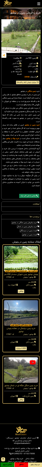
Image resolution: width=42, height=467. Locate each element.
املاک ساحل (29, 458)
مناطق (21, 464)
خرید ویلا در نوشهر (12, 138)
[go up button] (3, 459)
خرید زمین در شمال (15, 461)
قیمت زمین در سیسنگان (29, 230)
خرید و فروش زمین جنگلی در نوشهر (25, 222)
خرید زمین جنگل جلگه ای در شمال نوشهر (21, 385)
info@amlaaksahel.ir (22, 443)
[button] (16, 50)
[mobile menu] (39, 3)
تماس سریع (7, 464)
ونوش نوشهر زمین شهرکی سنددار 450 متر (21, 274)
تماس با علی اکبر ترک (29, 195)
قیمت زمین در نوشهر (30, 234)
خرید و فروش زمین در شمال (28, 226)
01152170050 (29, 453)
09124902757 (16, 453)
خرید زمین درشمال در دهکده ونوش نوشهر (21, 330)
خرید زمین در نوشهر (32, 125)
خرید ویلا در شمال (30, 461)
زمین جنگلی (31, 91)
